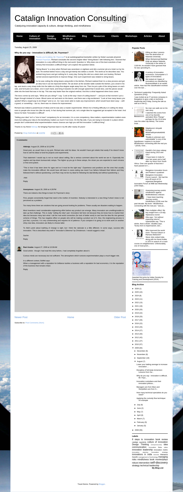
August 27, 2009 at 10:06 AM (45, 247)
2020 (137, 309)
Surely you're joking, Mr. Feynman (50, 57)
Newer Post (21, 317)
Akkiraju (34, 127)
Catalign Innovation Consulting (70, 18)
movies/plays (161, 459)
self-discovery (159, 462)
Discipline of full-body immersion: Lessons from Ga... (149, 371)
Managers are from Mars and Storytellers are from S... (148, 388)
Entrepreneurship (156, 444)
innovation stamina (140, 452)
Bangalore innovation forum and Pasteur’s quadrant (156, 171)
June (139, 408)
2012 (137, 337)
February (141, 422)
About (162, 36)
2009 (137, 348)
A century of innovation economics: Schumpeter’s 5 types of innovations (156, 74)
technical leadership (149, 465)
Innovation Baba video (158, 447)
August (140, 361)
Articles (148, 36)
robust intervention (141, 463)
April (139, 415)
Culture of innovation (34, 37)
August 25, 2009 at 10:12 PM (42, 147)
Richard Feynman (43, 60)
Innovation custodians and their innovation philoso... (148, 382)
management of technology (148, 457)
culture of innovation (157, 442)
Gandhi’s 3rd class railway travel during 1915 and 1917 (155, 152)
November (141, 354)
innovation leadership (142, 450)
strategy (136, 465)
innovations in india (142, 454)
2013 (137, 334)
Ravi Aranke (28, 247)
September (141, 358)
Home (19, 36)
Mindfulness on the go (69, 37)
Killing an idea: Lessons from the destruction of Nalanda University (154, 54)
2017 (137, 320)
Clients (115, 36)
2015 (137, 327)
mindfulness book (145, 459)
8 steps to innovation (143, 439)
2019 (137, 313)
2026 (137, 289)
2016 (137, 323)
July (139, 405)
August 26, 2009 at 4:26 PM (45, 189)
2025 (137, 292)
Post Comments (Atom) (35, 323)
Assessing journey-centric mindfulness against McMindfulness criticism (155, 192)
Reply (25, 181)
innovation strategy (160, 452)
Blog (84, 36)
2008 (137, 430)
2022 (137, 302)
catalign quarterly (139, 442)
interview (156, 454)
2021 (137, 306)
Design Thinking (51, 37)
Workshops (131, 36)
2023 (137, 299)
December (141, 351)
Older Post (120, 317)
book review (162, 439)
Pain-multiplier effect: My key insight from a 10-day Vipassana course (155, 212)
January (140, 426)
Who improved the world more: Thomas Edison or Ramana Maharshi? (155, 232)
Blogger (102, 484)
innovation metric (161, 450)
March (139, 419)
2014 (137, 330)
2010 (137, 344)
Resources (99, 36)
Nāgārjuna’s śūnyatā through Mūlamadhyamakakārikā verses (155, 131)
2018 (137, 316)
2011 (137, 341)
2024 (137, 296)
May (139, 412)
